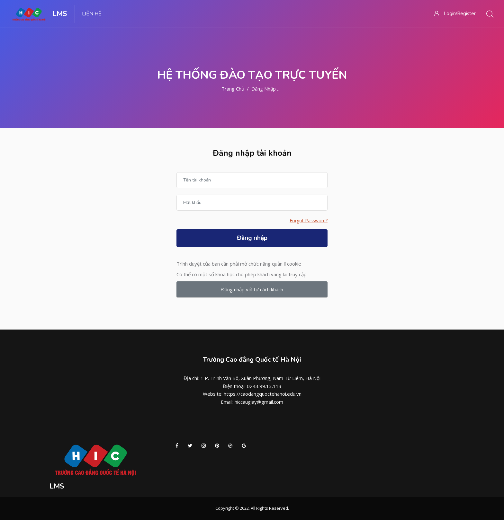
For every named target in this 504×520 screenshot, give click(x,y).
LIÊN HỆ (91, 13)
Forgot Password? (309, 220)
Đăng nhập (252, 238)
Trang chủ (232, 88)
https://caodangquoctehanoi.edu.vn (263, 394)
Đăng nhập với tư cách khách (252, 289)
